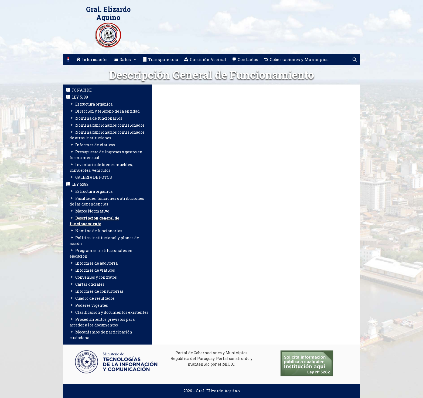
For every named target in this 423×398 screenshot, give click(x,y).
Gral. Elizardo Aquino (108, 13)
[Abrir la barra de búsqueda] (354, 59)
